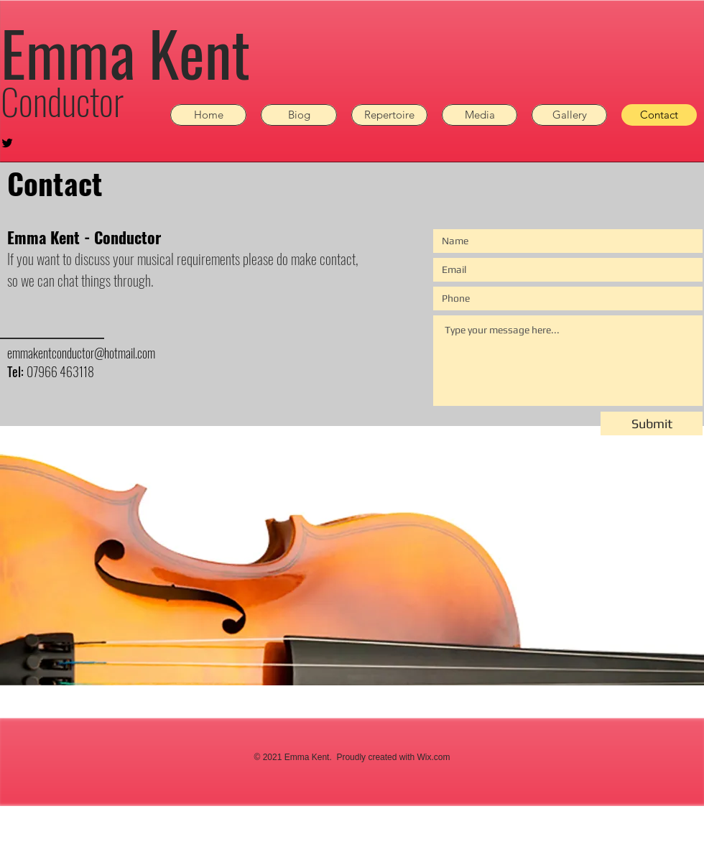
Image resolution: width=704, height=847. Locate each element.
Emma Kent (125, 52)
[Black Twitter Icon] (7, 143)
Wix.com (433, 757)
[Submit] (652, 423)
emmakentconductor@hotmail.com (81, 352)
